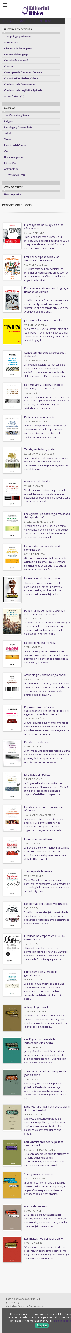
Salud (7, 133)
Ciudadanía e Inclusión (16, 60)
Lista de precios (13, 194)
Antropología (11, 169)
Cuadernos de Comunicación (20, 84)
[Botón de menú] (6, 5)
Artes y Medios (12, 42)
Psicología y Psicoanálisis (18, 127)
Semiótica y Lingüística (16, 115)
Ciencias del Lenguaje (16, 54)
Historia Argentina (14, 157)
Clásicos (8, 66)
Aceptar (42, 1325)
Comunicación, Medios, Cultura (21, 78)
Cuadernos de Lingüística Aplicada (23, 90)
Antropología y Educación (18, 36)
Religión (8, 121)
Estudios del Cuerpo (15, 145)
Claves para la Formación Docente (23, 72)
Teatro (7, 139)
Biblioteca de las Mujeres (18, 48)
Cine (6, 151)
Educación (10, 163)
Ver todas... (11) (14, 175)
